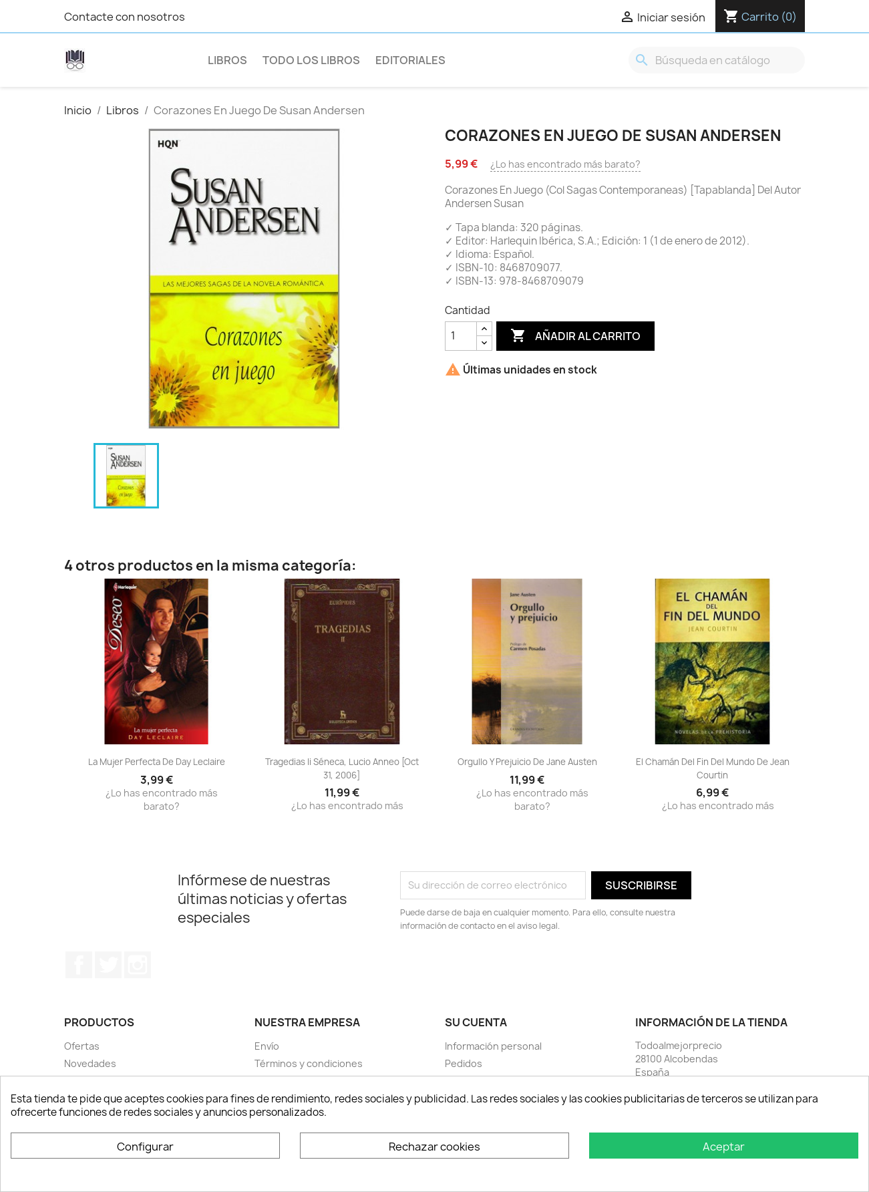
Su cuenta (476, 1022)
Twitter (108, 964)
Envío (266, 1046)
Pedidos (463, 1063)
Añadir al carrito (575, 336)
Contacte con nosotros (124, 16)
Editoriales (410, 60)
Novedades (90, 1063)
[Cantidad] (461, 336)
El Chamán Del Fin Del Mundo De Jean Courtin (713, 768)
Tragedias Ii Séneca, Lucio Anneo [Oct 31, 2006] (342, 768)
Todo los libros (311, 60)
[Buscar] (717, 60)
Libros (227, 60)
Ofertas (82, 1046)
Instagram (137, 964)
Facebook (78, 964)
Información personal (493, 1046)
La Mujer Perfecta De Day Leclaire (156, 762)
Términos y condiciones (308, 1063)
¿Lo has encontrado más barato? (565, 164)
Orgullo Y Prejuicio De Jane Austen (527, 762)
